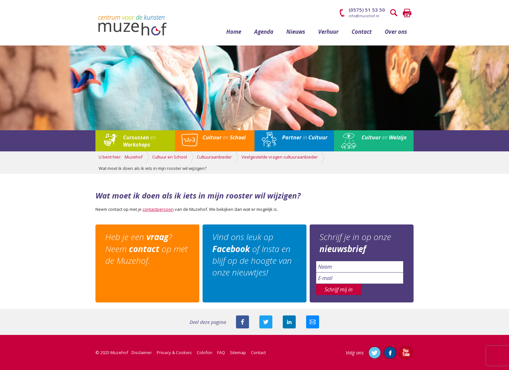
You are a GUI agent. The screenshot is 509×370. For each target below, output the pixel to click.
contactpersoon (158, 209)
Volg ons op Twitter (374, 352)
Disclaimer (141, 352)
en (139, 141)
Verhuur (328, 31)
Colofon (204, 352)
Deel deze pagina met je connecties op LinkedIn (289, 321)
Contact (362, 31)
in (305, 137)
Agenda (263, 31)
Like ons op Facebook (390, 352)
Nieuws (295, 31)
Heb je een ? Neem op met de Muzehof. (146, 248)
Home (233, 31)
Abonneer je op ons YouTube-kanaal (406, 352)
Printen (407, 12)
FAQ (221, 352)
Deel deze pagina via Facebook (242, 321)
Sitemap (238, 352)
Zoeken (394, 12)
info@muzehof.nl (364, 15)
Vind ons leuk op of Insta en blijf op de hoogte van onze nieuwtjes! (252, 254)
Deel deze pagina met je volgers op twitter (265, 321)
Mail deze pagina (312, 321)
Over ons (396, 31)
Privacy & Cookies (174, 352)
